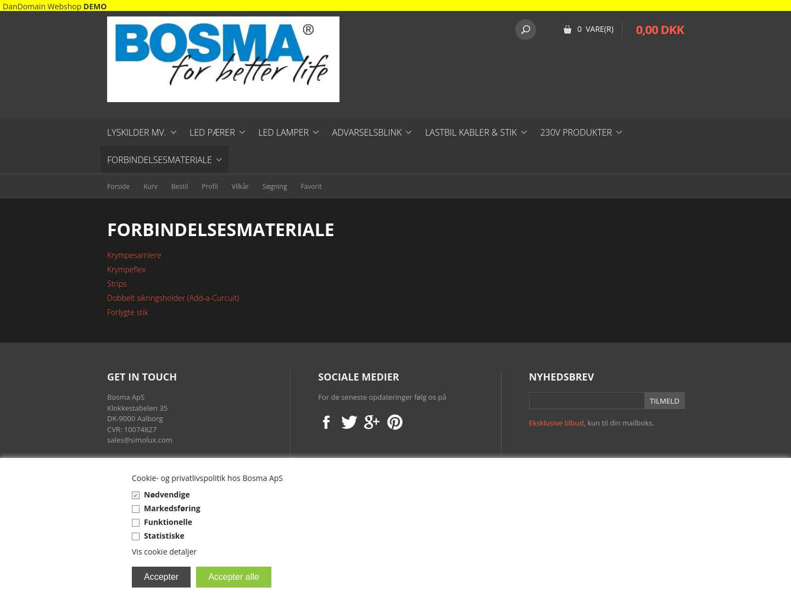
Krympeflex (126, 269)
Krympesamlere (134, 255)
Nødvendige (167, 494)
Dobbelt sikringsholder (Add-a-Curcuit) (173, 298)
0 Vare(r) (595, 29)
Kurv (150, 186)
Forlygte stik (127, 312)
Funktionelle (168, 522)
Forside (118, 186)
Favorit (310, 186)
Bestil (179, 186)
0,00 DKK (660, 29)
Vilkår (240, 186)
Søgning (275, 186)
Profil (210, 186)
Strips (117, 283)
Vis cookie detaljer (164, 551)
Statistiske (164, 535)
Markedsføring (172, 508)
